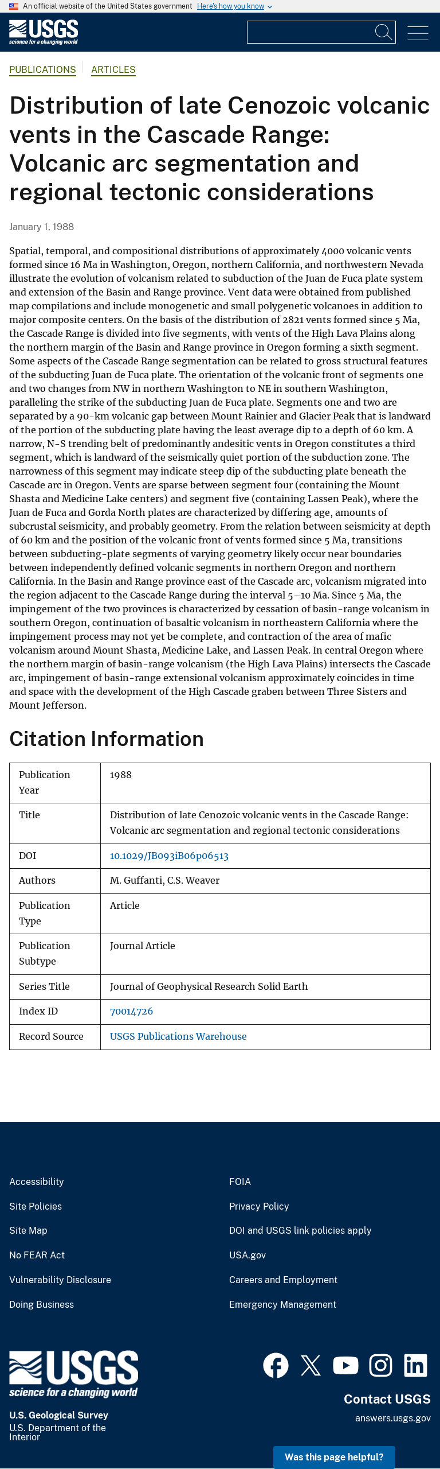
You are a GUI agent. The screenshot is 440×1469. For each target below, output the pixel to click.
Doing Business (41, 1305)
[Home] (43, 42)
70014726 (132, 1011)
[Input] (321, 32)
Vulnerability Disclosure (60, 1280)
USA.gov (247, 1255)
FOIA (240, 1182)
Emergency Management (282, 1305)
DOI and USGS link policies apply (300, 1231)
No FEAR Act (37, 1255)
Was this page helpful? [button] (334, 1457)
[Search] (384, 32)
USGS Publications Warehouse (178, 1036)
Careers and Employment (283, 1280)
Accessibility (36, 1182)
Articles (113, 69)
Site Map (28, 1231)
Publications (42, 69)
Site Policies (35, 1207)
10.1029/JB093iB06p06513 (169, 855)
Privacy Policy (259, 1207)
